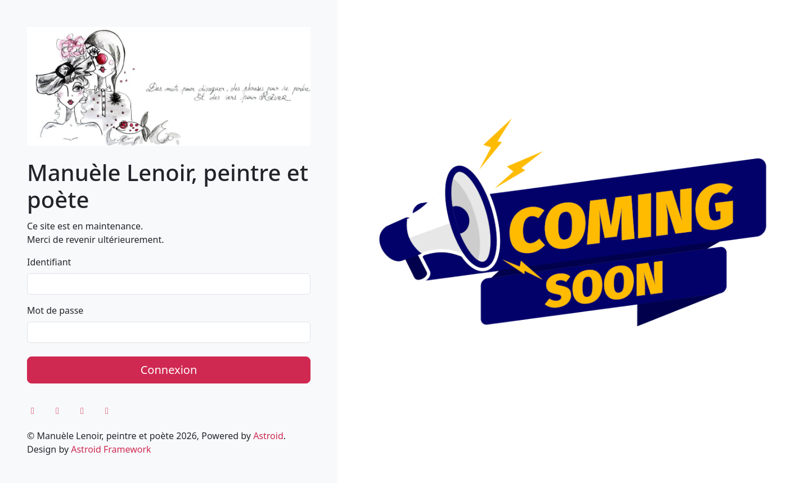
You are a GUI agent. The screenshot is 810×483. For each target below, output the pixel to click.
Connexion (169, 369)
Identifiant (49, 262)
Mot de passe (55, 310)
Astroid (268, 436)
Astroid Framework (111, 449)
